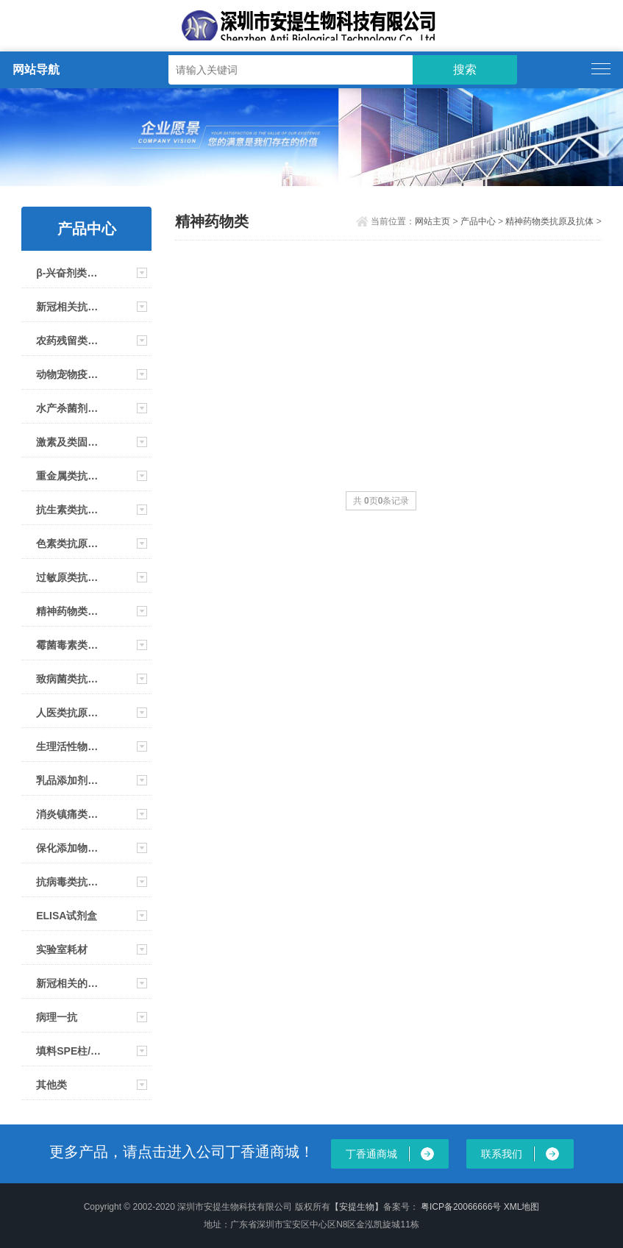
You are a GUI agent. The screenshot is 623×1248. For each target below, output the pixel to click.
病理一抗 (56, 1017)
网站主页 (432, 221)
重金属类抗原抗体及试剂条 (70, 476)
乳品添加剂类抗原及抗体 (70, 780)
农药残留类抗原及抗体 (70, 340)
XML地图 (522, 1207)
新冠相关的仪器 (70, 983)
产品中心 (478, 221)
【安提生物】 (356, 1207)
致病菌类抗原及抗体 (70, 679)
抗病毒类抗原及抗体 (70, 882)
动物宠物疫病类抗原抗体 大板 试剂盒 (70, 374)
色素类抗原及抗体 (70, 543)
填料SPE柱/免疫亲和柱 (70, 1051)
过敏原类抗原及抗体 (70, 577)
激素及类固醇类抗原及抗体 (70, 442)
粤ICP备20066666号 (462, 1207)
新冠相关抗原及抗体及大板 (70, 307)
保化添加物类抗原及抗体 (70, 848)
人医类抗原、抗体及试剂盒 (70, 713)
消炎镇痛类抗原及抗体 (70, 814)
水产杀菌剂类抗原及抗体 (70, 408)
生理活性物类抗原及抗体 (70, 746)
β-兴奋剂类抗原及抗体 (70, 273)
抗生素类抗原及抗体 (70, 510)
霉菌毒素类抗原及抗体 (70, 645)
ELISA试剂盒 (66, 915)
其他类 (51, 1085)
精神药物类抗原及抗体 (70, 611)
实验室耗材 (62, 949)
